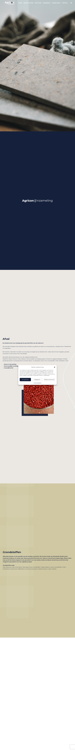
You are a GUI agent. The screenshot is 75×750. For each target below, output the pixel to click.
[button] (54, 367)
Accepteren (25, 379)
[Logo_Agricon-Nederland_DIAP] (9, 3)
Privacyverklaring (37, 382)
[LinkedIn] (71, 3)
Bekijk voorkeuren (49, 379)
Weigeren (37, 379)
